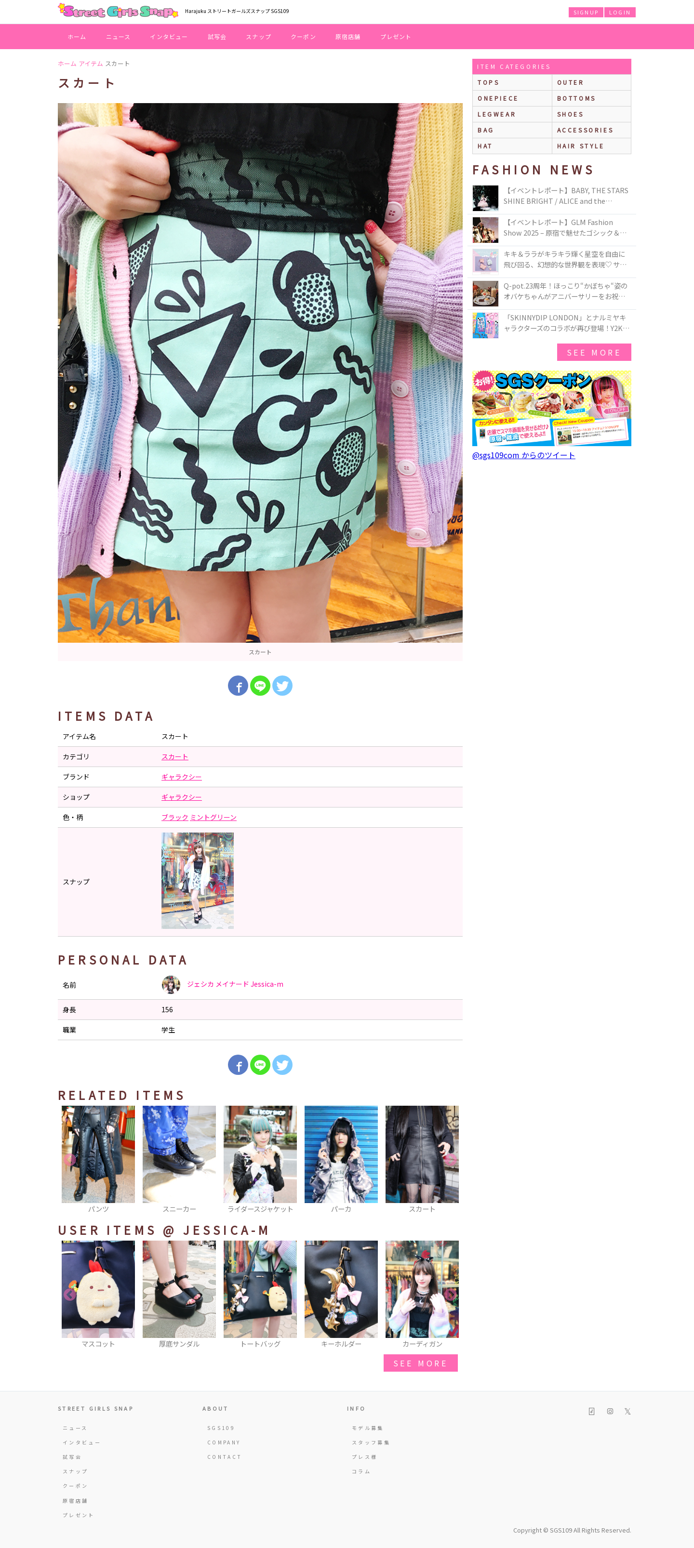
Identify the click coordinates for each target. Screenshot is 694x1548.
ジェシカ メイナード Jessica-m (222, 984)
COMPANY (224, 1442)
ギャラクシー (181, 776)
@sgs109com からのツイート (523, 455)
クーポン (303, 36)
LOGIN (620, 12)
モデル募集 (368, 1427)
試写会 (217, 36)
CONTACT (224, 1456)
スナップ (258, 36)
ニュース (118, 36)
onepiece (498, 98)
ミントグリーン (213, 817)
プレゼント (396, 36)
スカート (174, 756)
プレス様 (364, 1456)
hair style (581, 146)
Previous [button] (70, 1160)
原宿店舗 (348, 36)
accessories (585, 130)
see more (420, 1363)
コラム (361, 1471)
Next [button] (450, 1160)
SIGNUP (586, 12)
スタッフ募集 (371, 1442)
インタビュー (169, 36)
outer (571, 82)
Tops (488, 82)
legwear (497, 114)
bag (486, 130)
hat (485, 146)
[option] (260, 382)
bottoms (576, 98)
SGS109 (221, 1427)
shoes (570, 114)
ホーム (77, 36)
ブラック (174, 817)
